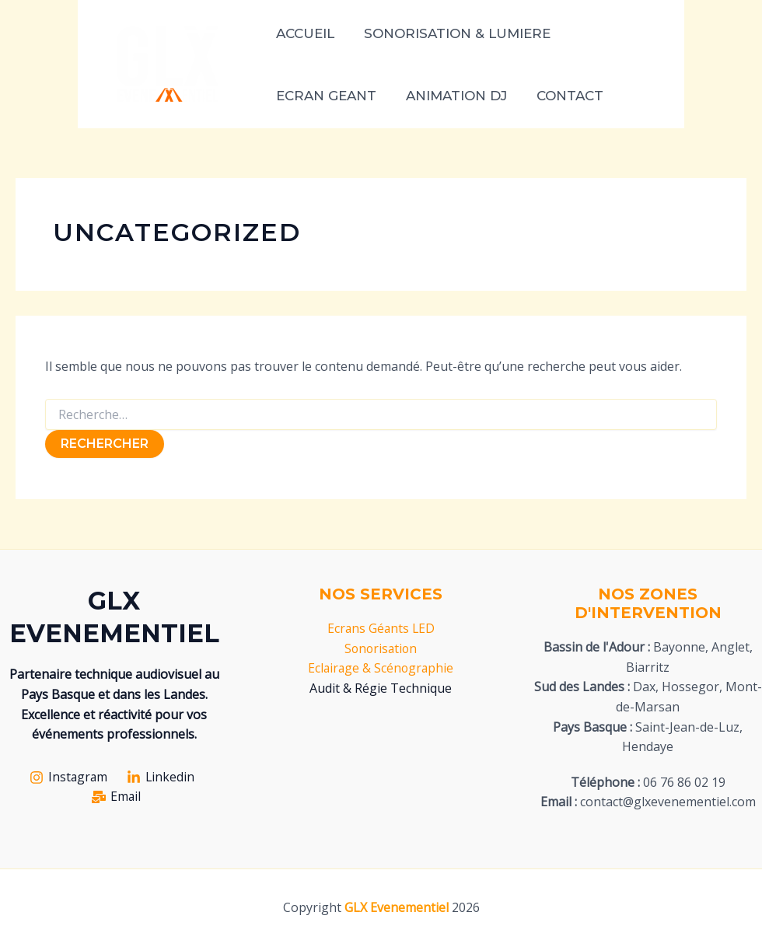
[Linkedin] (161, 778)
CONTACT (562, 95)
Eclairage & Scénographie (380, 667)
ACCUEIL (303, 33)
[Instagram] (68, 778)
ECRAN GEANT (324, 95)
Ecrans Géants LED (380, 628)
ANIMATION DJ (451, 95)
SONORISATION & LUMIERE (452, 33)
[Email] (116, 797)
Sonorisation (380, 648)
